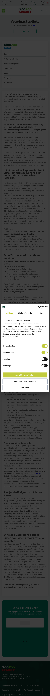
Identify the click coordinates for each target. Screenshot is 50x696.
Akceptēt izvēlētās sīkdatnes (25, 381)
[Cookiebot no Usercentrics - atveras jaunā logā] (38, 307)
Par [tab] (41, 313)
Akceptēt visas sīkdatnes (24, 375)
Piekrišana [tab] (8, 313)
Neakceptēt (25, 387)
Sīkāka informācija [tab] (25, 313)
